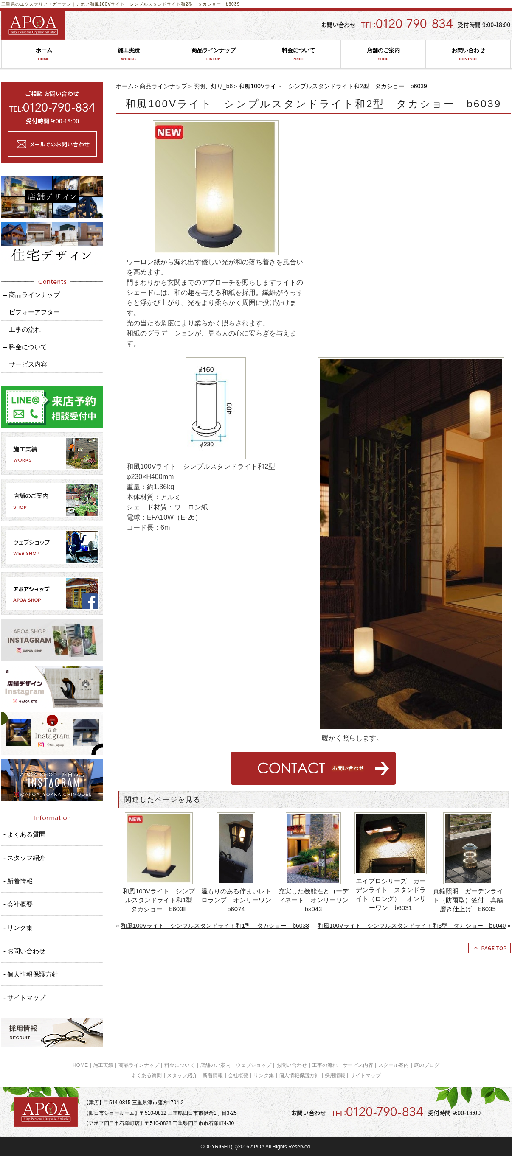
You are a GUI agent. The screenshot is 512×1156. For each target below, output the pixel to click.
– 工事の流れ (22, 329)
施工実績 (128, 54)
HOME (80, 1065)
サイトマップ (365, 1075)
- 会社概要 (18, 904)
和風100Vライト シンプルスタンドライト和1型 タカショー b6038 (159, 899)
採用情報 (335, 1075)
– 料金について (25, 346)
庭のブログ (426, 1065)
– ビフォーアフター (31, 312)
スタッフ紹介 (182, 1075)
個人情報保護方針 (299, 1075)
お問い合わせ (468, 54)
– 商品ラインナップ (31, 294)
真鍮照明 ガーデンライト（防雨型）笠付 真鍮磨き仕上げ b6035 (468, 899)
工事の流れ (325, 1065)
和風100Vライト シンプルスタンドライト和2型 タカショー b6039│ (166, 4)
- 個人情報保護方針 (30, 974)
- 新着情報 (18, 880)
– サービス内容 (25, 364)
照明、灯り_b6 (213, 86)
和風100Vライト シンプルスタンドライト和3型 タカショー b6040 (412, 925)
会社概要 (238, 1075)
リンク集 (263, 1075)
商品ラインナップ (213, 54)
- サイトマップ (24, 997)
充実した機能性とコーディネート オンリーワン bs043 (314, 899)
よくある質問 (146, 1075)
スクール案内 (393, 1065)
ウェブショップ (253, 1065)
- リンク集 (18, 927)
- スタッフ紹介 (24, 857)
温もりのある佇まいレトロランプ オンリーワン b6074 (237, 899)
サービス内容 (358, 1065)
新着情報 (213, 1075)
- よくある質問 (24, 834)
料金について (298, 54)
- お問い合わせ (24, 950)
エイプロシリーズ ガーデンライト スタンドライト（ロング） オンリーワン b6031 (391, 894)
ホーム (44, 54)
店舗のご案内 (383, 54)
